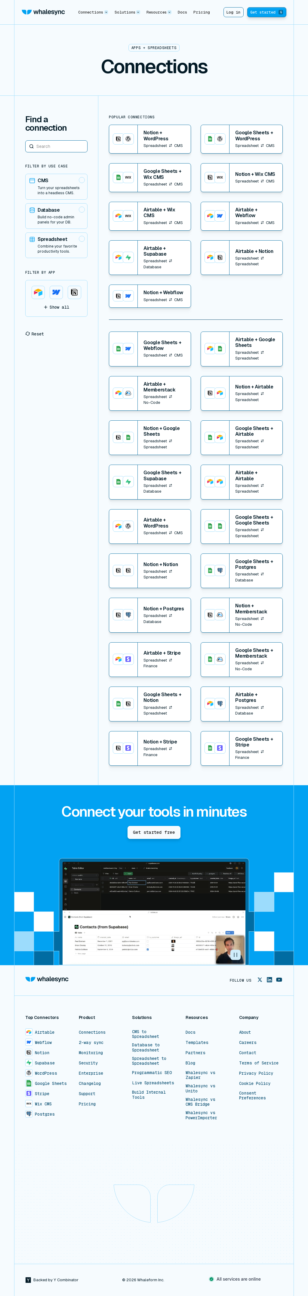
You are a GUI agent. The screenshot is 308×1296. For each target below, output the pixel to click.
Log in (233, 12)
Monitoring (91, 1052)
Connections (92, 1032)
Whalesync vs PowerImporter (201, 1115)
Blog (190, 1063)
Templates (197, 1042)
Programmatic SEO (152, 1072)
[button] (93, 12)
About (245, 1032)
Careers (248, 1042)
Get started (266, 12)
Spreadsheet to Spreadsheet (149, 1061)
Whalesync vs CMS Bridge (200, 1102)
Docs (182, 12)
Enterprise (91, 1073)
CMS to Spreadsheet (145, 1034)
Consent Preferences (252, 1095)
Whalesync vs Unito (200, 1088)
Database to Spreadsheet (146, 1047)
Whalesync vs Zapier (200, 1075)
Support (87, 1093)
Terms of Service (259, 1063)
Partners (195, 1052)
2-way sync (91, 1042)
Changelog (90, 1083)
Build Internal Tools (149, 1094)
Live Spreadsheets (153, 1082)
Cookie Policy (254, 1083)
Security (88, 1063)
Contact (247, 1052)
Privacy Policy (256, 1073)
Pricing (201, 12)
